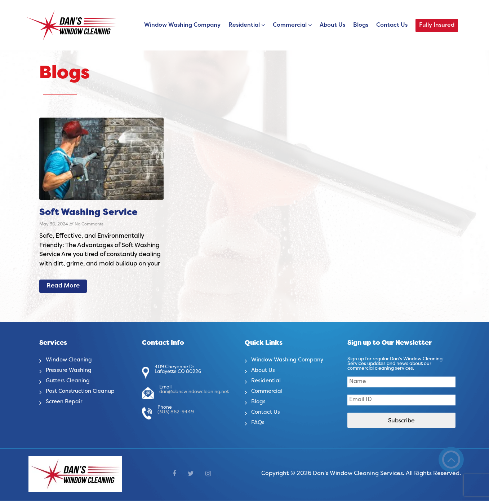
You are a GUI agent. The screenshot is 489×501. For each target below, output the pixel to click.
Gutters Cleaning (69, 381)
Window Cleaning (70, 360)
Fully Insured (436, 25)
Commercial (290, 25)
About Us (332, 25)
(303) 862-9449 (175, 412)
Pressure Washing (70, 370)
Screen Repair (65, 402)
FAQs (258, 423)
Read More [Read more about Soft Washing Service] (63, 286)
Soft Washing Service (88, 212)
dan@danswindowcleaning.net (194, 392)
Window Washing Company (182, 25)
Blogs (360, 25)
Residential (244, 25)
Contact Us (392, 25)
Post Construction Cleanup (83, 391)
